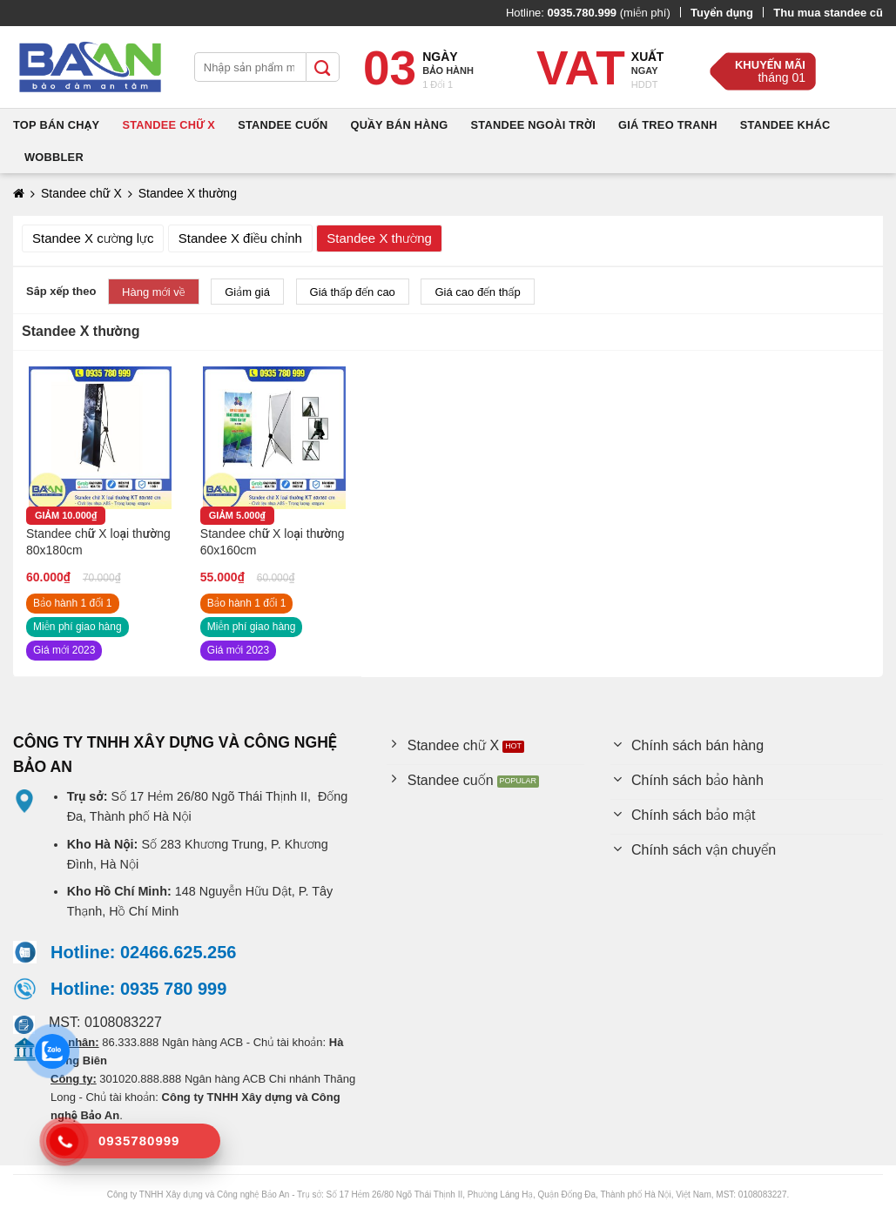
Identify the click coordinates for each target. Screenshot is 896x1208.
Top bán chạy (56, 124)
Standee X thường (379, 238)
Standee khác (785, 124)
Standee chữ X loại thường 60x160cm (272, 542)
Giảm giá (247, 292)
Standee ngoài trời (532, 124)
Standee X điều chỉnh (240, 238)
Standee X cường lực (92, 238)
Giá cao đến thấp (477, 292)
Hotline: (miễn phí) (588, 12)
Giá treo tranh (667, 124)
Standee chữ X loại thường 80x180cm (98, 542)
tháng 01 (781, 77)
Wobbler (54, 157)
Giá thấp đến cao (352, 292)
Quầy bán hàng (399, 124)
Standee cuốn (282, 124)
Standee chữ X (168, 124)
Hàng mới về (153, 292)
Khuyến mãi (770, 64)
